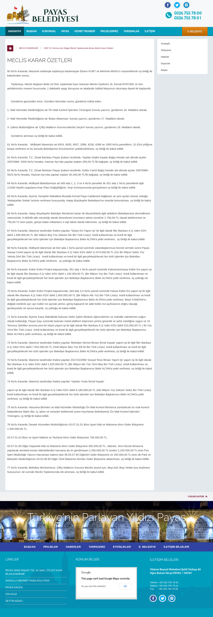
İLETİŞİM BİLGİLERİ (176, 546)
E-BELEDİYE (195, 31)
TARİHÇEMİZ (97, 546)
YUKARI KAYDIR (196, 496)
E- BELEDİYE (147, 546)
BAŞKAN (31, 31)
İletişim (164, 70)
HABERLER (73, 546)
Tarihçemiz (166, 50)
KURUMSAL (49, 31)
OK (125, 586)
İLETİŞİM (150, 31)
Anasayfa (165, 43)
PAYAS (65, 31)
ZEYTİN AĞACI (14, 600)
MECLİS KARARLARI (28, 48)
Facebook (167, 5)
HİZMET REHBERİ (84, 31)
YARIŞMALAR (131, 31)
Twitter (177, 5)
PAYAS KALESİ (14, 587)
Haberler (165, 57)
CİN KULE (11, 594)
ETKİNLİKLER (122, 546)
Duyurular (165, 63)
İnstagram (186, 5)
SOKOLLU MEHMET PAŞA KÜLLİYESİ (27, 580)
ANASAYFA (14, 31)
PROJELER (50, 546)
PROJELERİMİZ (109, 31)
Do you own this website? (93, 586)
